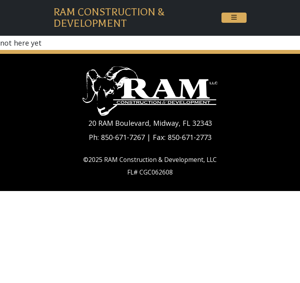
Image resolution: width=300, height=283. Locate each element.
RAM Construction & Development (109, 17)
